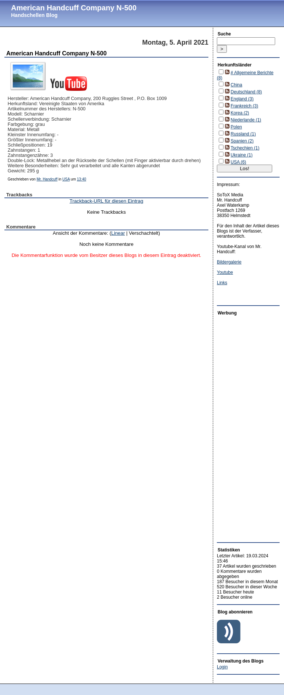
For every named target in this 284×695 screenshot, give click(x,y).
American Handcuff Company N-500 (73, 8)
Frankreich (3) (244, 106)
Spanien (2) (242, 141)
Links (222, 282)
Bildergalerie (229, 262)
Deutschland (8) (246, 91)
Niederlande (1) (246, 120)
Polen (236, 127)
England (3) (242, 99)
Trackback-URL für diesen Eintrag (106, 201)
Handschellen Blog (34, 15)
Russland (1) (243, 134)
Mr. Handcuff (47, 179)
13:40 (81, 179)
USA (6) (238, 162)
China (236, 84)
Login (222, 667)
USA (66, 179)
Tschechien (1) (245, 148)
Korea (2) (240, 113)
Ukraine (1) (241, 155)
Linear (118, 233)
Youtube (225, 272)
